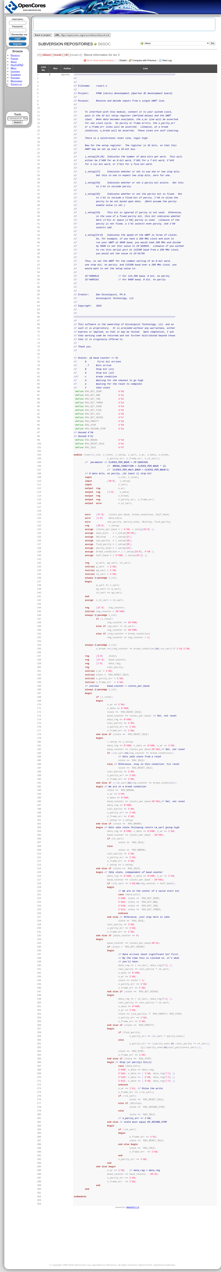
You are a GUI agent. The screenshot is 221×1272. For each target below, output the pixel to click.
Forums (14, 58)
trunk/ (58, 55)
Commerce (16, 74)
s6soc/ (47, 55)
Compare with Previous (144, 60)
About (14, 61)
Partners (15, 77)
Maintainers (16, 81)
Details (123, 60)
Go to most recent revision (100, 60)
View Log (167, 60)
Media (13, 68)
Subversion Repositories (65, 44)
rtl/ (66, 55)
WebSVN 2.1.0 (132, 1207)
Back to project (43, 35)
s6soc (104, 44)
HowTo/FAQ (17, 65)
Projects (15, 55)
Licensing (15, 71)
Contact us (16, 84)
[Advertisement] (18, 99)
